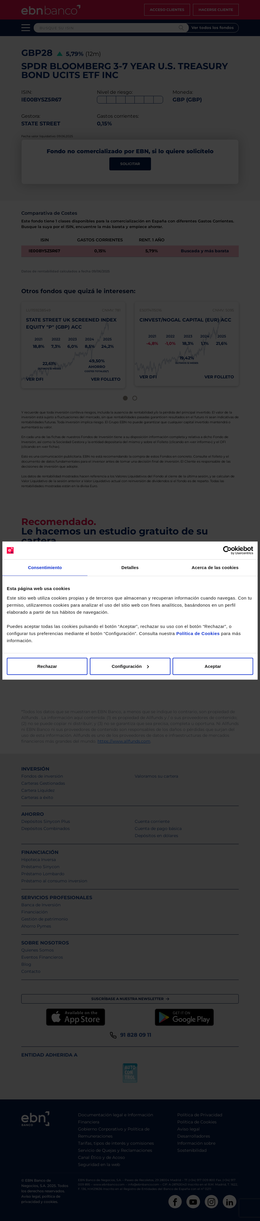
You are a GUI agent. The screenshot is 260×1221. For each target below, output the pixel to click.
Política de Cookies (198, 633)
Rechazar (47, 665)
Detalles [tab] (130, 567)
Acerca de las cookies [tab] (215, 567)
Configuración (130, 665)
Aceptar (213, 665)
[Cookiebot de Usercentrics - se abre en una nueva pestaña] (227, 550)
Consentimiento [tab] (45, 567)
